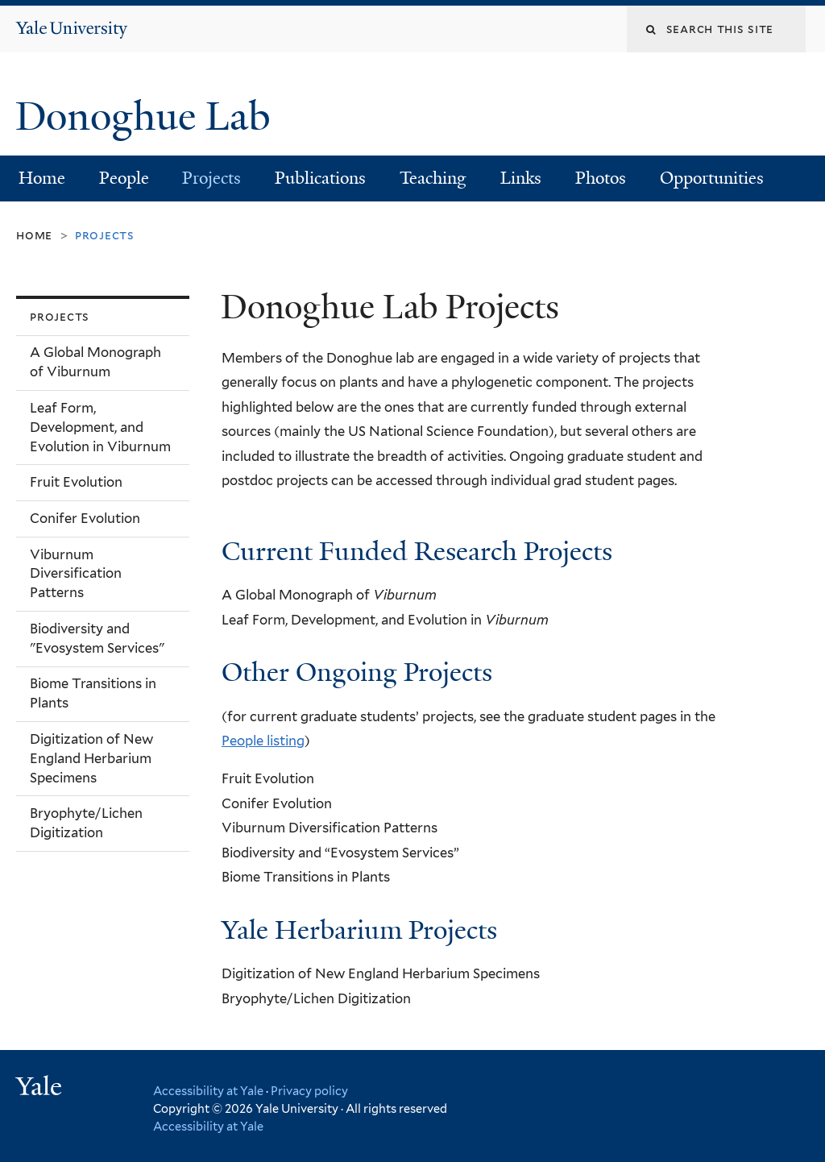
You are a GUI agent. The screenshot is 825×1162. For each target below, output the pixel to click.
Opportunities (712, 178)
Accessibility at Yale (208, 1091)
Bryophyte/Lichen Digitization (86, 822)
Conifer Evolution (85, 518)
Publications (320, 178)
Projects (211, 178)
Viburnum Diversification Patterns (76, 573)
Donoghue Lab (152, 116)
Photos (600, 178)
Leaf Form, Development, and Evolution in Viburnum (100, 427)
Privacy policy (309, 1091)
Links (520, 178)
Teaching (433, 178)
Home (42, 178)
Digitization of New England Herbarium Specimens (91, 758)
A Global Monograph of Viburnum (95, 362)
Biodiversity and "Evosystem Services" (97, 638)
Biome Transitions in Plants (93, 693)
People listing (263, 740)
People (124, 178)
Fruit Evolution (76, 482)
